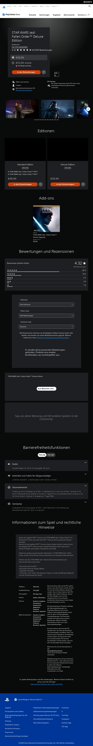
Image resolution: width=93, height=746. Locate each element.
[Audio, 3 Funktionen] (46, 463)
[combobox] (46, 302)
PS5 (15, 6)
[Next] (88, 107)
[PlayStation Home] (4, 6)
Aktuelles (32, 13)
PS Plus (26, 6)
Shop (47, 6)
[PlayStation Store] (12, 12)
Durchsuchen (83, 13)
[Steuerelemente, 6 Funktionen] (46, 489)
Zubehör (34, 6)
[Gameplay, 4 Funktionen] (46, 504)
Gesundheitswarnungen (54, 648)
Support (54, 6)
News (41, 6)
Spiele (9, 6)
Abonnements (69, 13)
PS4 (20, 6)
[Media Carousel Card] (22, 107)
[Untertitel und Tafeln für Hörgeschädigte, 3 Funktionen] (46, 475)
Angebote (56, 13)
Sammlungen (44, 13)
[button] (24, 88)
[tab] (42, 453)
